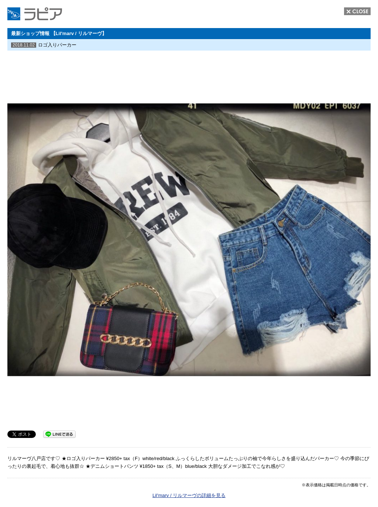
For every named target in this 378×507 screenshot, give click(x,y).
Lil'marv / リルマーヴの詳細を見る (189, 495)
